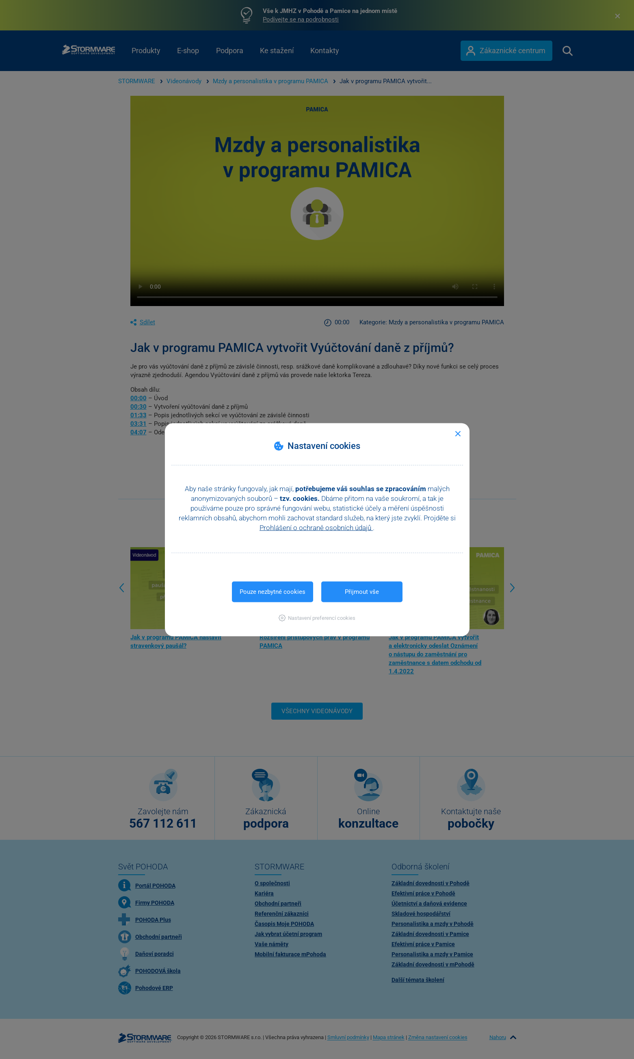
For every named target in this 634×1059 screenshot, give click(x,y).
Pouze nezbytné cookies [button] (272, 591)
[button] (317, 618)
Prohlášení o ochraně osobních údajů (316, 527)
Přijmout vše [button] (362, 591)
